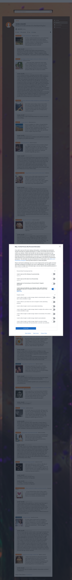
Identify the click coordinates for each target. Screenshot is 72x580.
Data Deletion (28, 333)
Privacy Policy (44, 333)
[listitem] (36, 271)
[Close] (60, 247)
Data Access (36, 333)
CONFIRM (25, 328)
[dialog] (36, 290)
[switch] (53, 274)
